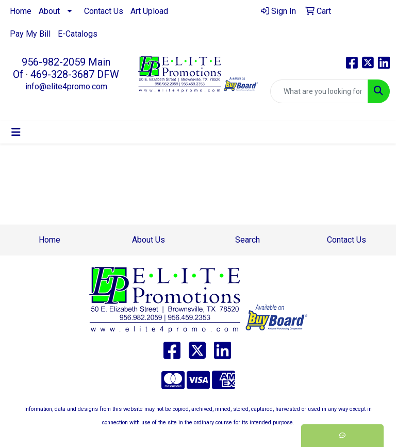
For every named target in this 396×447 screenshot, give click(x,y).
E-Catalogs (77, 34)
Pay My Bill (30, 34)
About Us (148, 240)
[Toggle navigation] (16, 132)
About (49, 11)
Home (20, 11)
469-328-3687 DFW (74, 74)
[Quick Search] (319, 91)
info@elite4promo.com (66, 86)
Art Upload (149, 11)
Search (247, 240)
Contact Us (103, 11)
